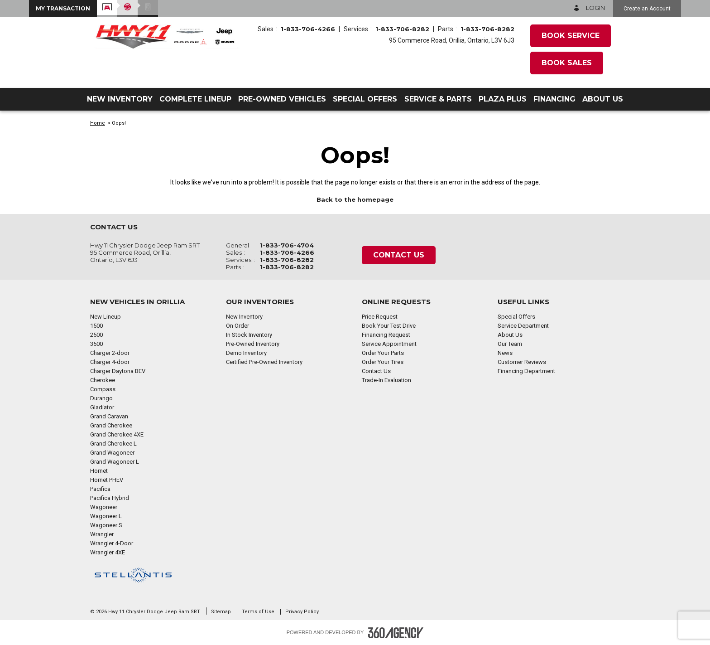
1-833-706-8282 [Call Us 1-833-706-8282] (402, 29)
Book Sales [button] (567, 62)
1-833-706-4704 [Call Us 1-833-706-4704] (287, 245)
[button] (63, 8)
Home (97, 123)
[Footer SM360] (395, 632)
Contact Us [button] (398, 255)
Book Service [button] (571, 35)
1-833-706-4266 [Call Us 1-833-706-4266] (308, 29)
